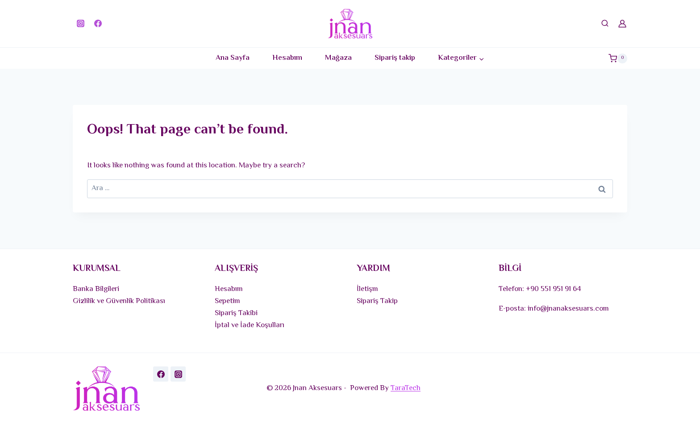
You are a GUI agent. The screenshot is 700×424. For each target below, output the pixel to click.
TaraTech (406, 388)
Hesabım (287, 58)
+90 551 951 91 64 (553, 289)
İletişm (367, 289)
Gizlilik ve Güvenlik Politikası (119, 301)
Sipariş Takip (377, 301)
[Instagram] (80, 23)
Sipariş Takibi (236, 313)
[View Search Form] (605, 24)
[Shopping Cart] (617, 58)
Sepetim (227, 301)
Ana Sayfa (233, 58)
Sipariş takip (395, 58)
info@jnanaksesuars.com (568, 309)
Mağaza (338, 58)
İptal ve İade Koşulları (249, 325)
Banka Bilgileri (96, 289)
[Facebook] (97, 23)
